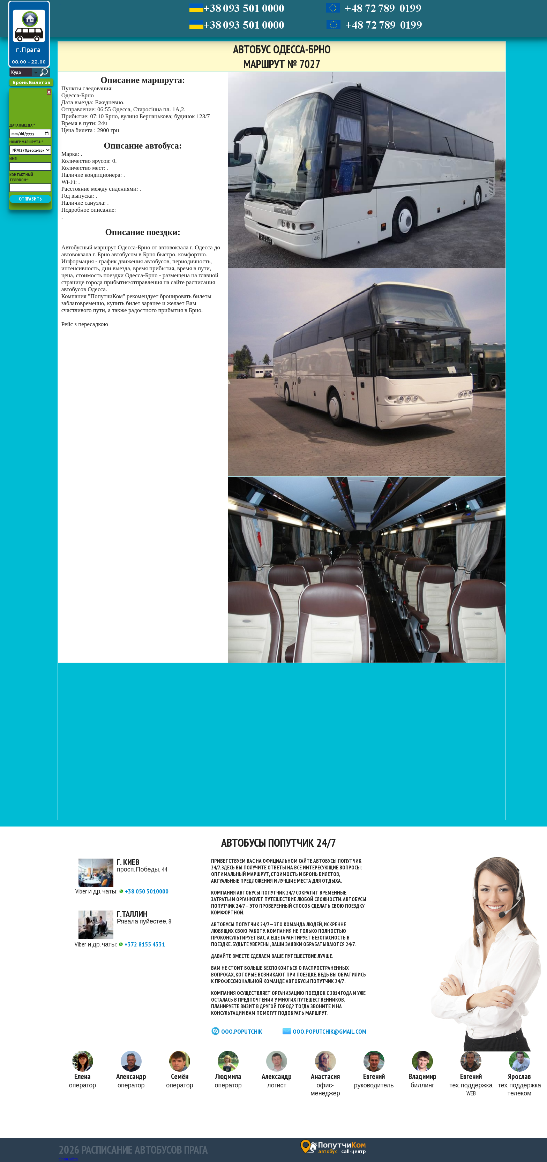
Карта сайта (68, 1159)
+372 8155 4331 (142, 944)
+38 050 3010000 (143, 891)
